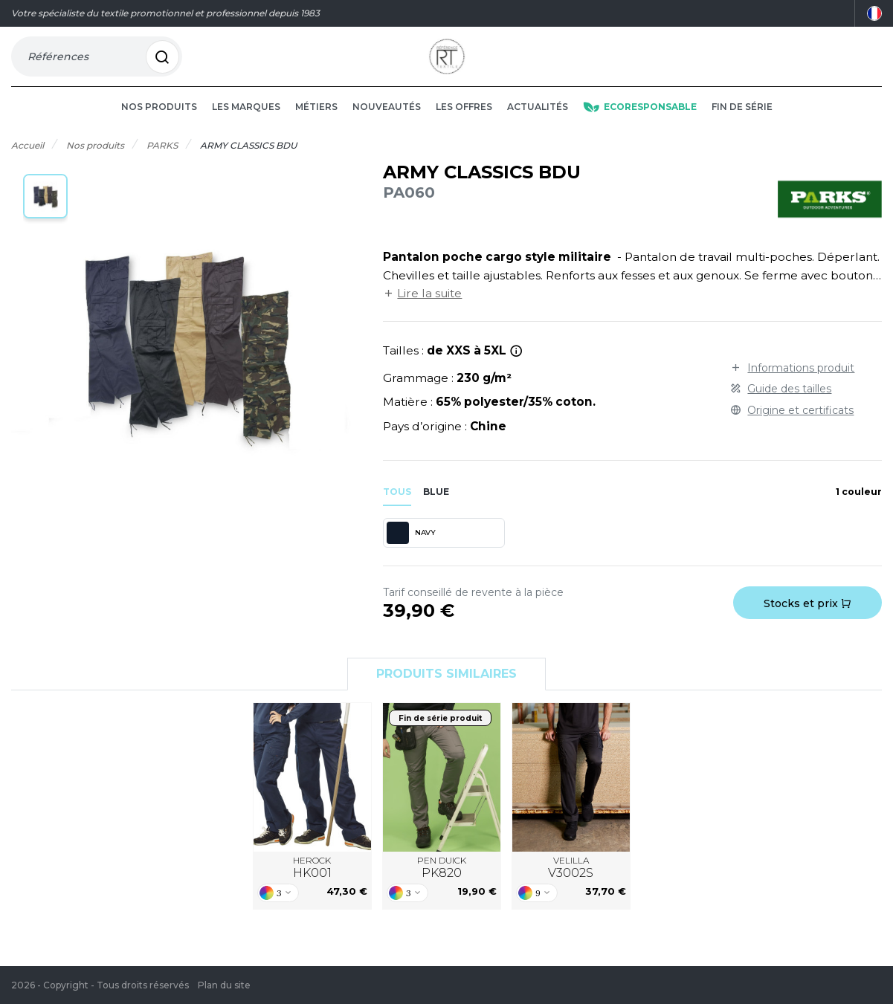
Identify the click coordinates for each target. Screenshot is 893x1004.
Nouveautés (386, 127)
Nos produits (159, 127)
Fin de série (742, 127)
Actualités (537, 127)
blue (436, 511)
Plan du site (224, 985)
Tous (397, 511)
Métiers (316, 127)
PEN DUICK (441, 888)
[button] (45, 217)
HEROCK (312, 888)
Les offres (464, 127)
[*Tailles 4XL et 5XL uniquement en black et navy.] (516, 371)
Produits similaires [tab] (446, 694)
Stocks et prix (807, 624)
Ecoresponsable (640, 127)
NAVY (411, 554)
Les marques (246, 127)
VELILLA (570, 888)
